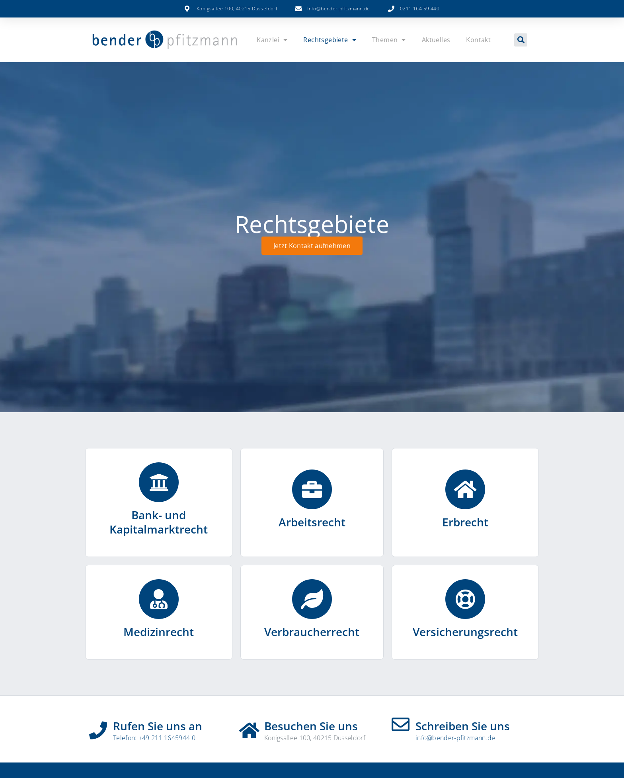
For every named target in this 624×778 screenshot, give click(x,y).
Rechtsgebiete (329, 40)
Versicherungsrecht (465, 631)
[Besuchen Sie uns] (249, 727)
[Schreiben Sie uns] (401, 724)
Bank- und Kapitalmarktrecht (158, 522)
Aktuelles (436, 39)
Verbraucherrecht (311, 631)
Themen (389, 40)
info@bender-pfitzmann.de (455, 737)
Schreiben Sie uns (462, 725)
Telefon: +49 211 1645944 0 (154, 737)
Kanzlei (272, 40)
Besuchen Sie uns (311, 725)
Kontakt (478, 39)
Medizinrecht (158, 631)
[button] (520, 40)
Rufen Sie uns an (157, 725)
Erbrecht (465, 522)
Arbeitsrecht (312, 522)
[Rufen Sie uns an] (98, 727)
